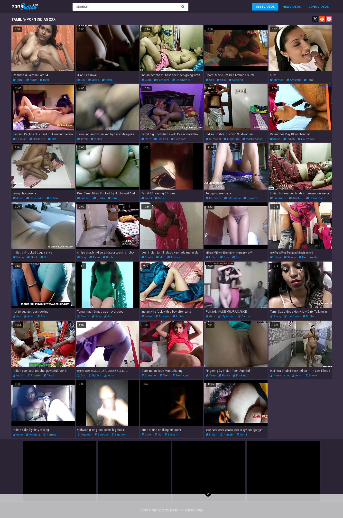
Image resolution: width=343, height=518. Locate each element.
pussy (18, 257)
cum (146, 80)
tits (52, 139)
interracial (232, 198)
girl (44, 257)
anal (41, 316)
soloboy (101, 434)
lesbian (20, 139)
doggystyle (181, 80)
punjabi (34, 375)
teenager (180, 375)
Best (259, 7)
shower (311, 375)
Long (313, 7)
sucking (236, 80)
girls (210, 316)
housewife (35, 198)
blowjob (277, 80)
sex (81, 80)
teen (164, 375)
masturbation (252, 139)
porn (146, 139)
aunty (31, 80)
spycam (171, 434)
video (93, 80)
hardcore (161, 80)
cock (146, 434)
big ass (94, 375)
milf (160, 257)
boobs (108, 257)
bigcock (118, 434)
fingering (232, 139)
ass (17, 316)
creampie (278, 198)
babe (18, 434)
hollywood (306, 139)
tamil (18, 80)
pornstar (50, 434)
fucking (161, 139)
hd (157, 434)
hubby (99, 198)
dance (244, 316)
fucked (83, 198)
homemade (315, 198)
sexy (221, 80)
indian (96, 139)
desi (44, 80)
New (286, 7)
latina (275, 257)
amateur (294, 80)
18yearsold (226, 316)
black (32, 257)
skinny (290, 257)
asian (275, 139)
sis (236, 257)
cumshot (213, 139)
